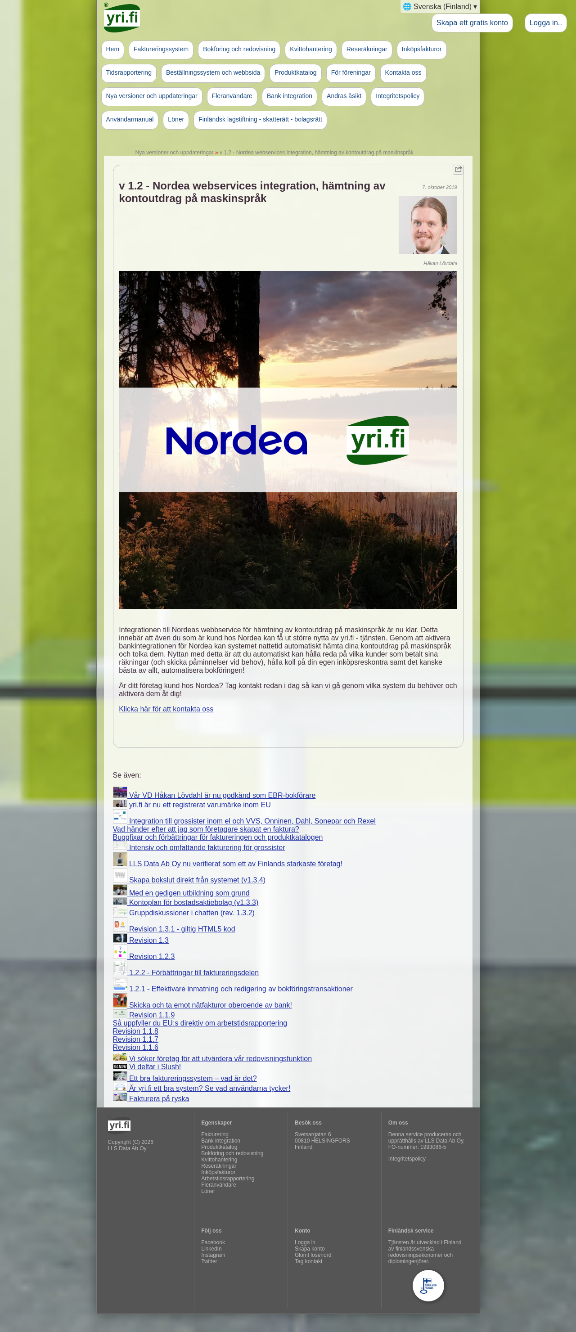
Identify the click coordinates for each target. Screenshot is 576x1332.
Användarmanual (130, 119)
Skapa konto (310, 1249)
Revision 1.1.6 (135, 1047)
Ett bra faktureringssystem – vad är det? (185, 1078)
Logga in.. (546, 22)
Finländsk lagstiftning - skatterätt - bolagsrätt (260, 119)
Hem (113, 49)
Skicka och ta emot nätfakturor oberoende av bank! (202, 1005)
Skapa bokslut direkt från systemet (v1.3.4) (189, 880)
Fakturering (215, 1134)
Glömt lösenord (313, 1255)
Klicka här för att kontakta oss (166, 709)
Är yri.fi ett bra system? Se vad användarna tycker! (202, 1088)
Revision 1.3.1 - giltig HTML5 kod (174, 929)
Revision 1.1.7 (135, 1039)
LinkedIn (211, 1249)
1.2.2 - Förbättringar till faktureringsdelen (186, 972)
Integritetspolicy (397, 95)
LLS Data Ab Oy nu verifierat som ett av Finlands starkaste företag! (227, 864)
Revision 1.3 (141, 940)
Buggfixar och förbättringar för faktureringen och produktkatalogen (218, 837)
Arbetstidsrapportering (227, 1178)
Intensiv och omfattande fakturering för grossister (199, 847)
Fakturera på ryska (151, 1098)
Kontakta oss (403, 72)
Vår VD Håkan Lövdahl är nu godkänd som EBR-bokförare (214, 795)
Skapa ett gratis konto (472, 22)
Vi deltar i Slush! (147, 1067)
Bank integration (289, 95)
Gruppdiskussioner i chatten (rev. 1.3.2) (184, 913)
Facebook (213, 1242)
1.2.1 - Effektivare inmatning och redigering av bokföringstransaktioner (233, 989)
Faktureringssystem (161, 49)
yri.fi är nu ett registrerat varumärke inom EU (192, 805)
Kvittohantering (311, 49)
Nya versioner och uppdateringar (152, 95)
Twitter (209, 1261)
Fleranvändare (232, 95)
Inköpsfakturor (422, 49)
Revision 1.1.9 (144, 1015)
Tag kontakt (308, 1261)
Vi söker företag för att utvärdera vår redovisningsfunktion (212, 1058)
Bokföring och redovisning (239, 49)
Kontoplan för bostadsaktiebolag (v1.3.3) (186, 902)
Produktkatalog (295, 72)
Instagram (213, 1255)
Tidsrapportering (129, 72)
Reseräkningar (366, 49)
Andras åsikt (344, 95)
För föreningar (351, 72)
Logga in (305, 1242)
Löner (176, 119)
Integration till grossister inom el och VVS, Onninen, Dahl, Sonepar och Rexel (244, 821)
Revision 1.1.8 (135, 1031)
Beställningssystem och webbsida (213, 72)
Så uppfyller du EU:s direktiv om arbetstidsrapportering (200, 1023)
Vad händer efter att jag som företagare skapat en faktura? (206, 829)
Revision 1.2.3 (144, 956)
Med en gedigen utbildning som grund (181, 893)
